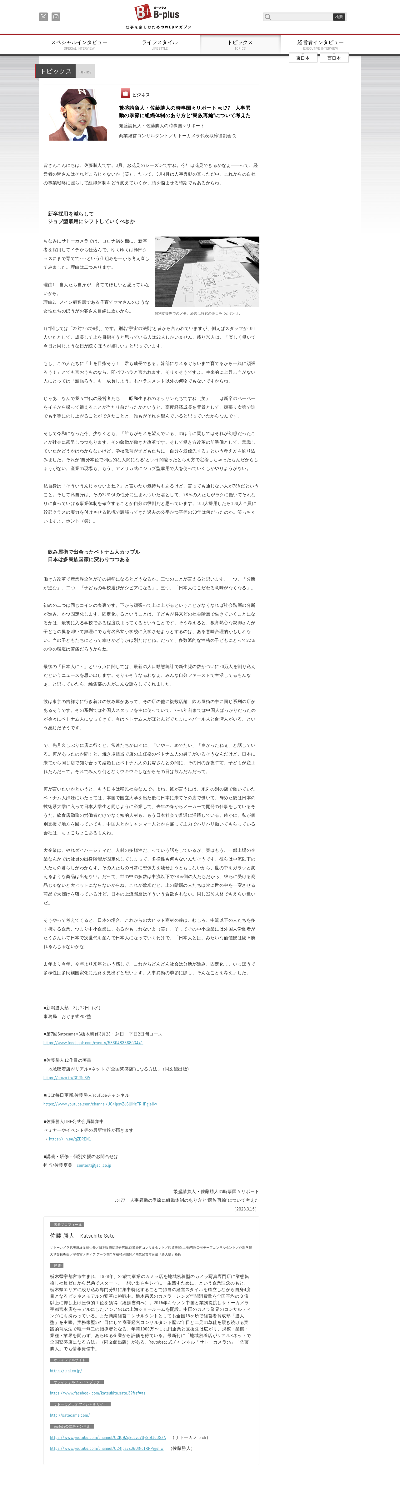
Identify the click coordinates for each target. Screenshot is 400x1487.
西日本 (334, 58)
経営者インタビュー (321, 45)
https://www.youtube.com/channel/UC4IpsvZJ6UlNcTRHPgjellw (100, 1104)
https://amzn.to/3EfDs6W (66, 1077)
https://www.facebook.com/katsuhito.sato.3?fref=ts (98, 1393)
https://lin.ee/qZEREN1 (70, 1139)
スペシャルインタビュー (79, 45)
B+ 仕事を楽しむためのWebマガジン (158, 17)
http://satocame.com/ (70, 1415)
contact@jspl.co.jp (94, 1165)
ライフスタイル (160, 45)
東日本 (303, 58)
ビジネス (141, 94)
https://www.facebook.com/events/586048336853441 (93, 1042)
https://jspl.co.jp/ (66, 1371)
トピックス (240, 45)
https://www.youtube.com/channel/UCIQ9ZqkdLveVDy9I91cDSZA (108, 1437)
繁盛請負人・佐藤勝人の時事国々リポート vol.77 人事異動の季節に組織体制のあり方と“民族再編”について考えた (185, 112)
